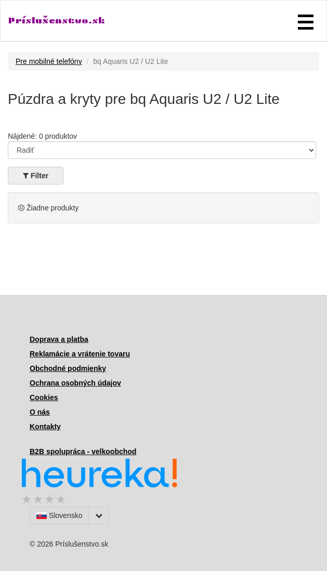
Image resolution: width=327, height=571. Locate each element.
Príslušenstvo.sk (56, 20)
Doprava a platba (59, 339)
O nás (40, 412)
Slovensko (59, 515)
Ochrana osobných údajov (75, 383)
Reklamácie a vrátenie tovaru (80, 354)
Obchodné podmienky (68, 368)
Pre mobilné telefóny (49, 61)
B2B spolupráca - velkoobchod (83, 451)
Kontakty (45, 426)
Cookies (44, 397)
